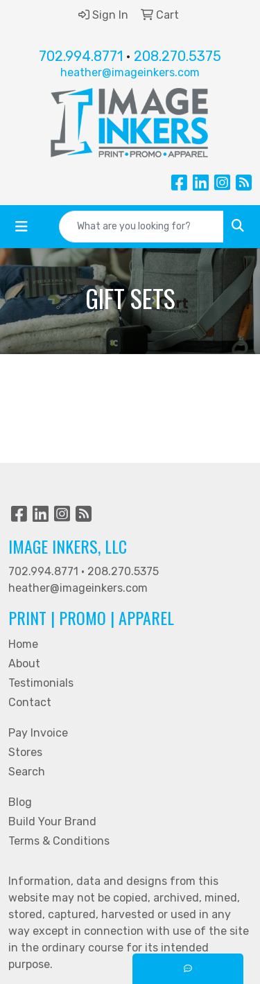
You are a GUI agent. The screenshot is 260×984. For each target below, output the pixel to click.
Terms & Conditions (59, 840)
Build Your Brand (52, 821)
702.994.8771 (81, 56)
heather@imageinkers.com (130, 72)
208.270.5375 (177, 56)
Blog (20, 802)
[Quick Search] (141, 227)
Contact (29, 702)
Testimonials (40, 682)
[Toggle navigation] (21, 226)
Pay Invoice (38, 732)
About (24, 663)
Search (26, 771)
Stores (25, 752)
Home (23, 644)
